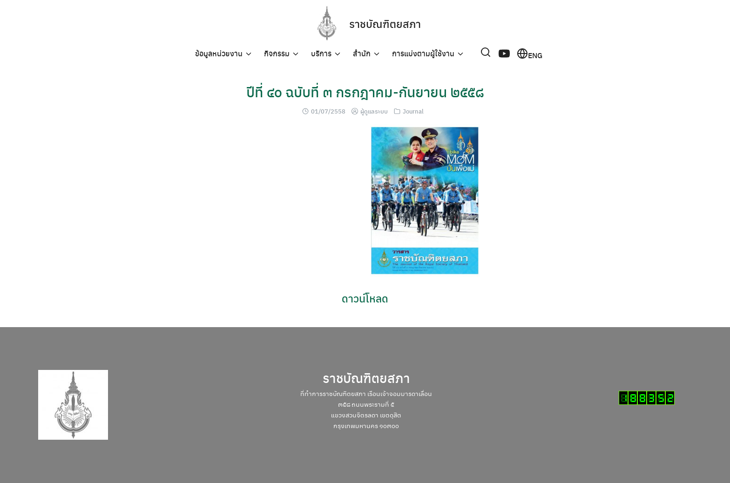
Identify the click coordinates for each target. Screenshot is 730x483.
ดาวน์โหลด (365, 298)
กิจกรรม (277, 53)
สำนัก (362, 53)
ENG (529, 53)
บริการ (321, 53)
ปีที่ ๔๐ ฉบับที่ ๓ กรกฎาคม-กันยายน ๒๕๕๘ (365, 91)
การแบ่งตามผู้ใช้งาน (423, 53)
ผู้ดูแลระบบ (374, 111)
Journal (413, 111)
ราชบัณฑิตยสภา (385, 23)
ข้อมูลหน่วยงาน (219, 53)
